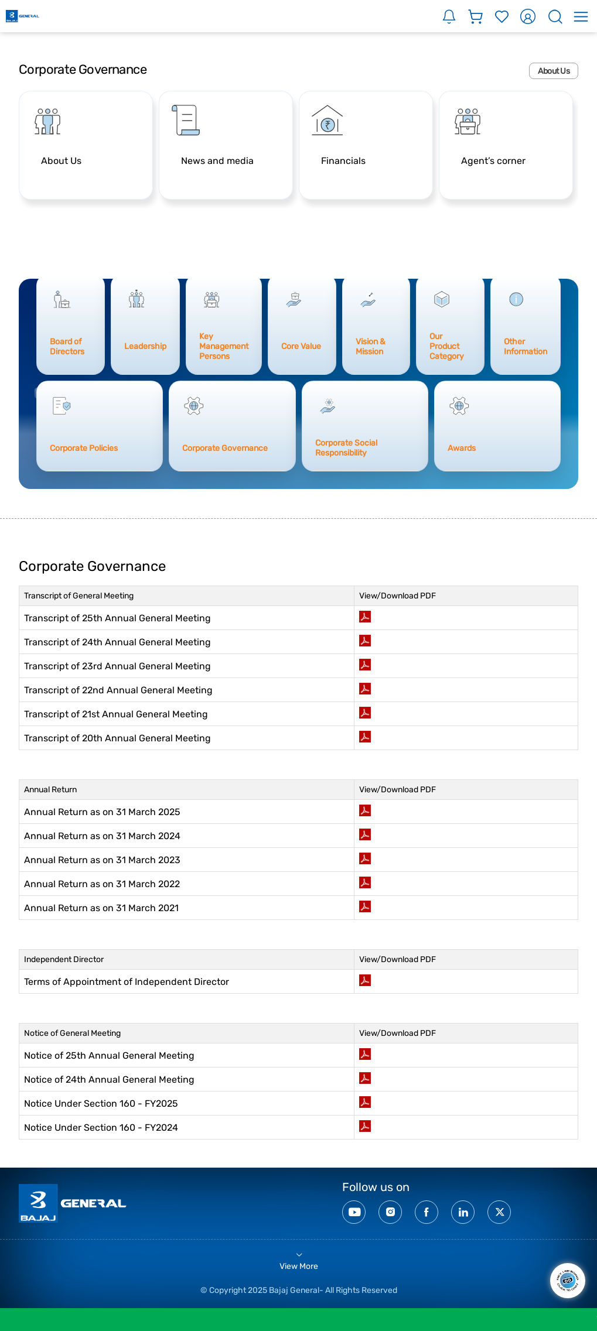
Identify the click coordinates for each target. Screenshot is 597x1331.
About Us (553, 71)
